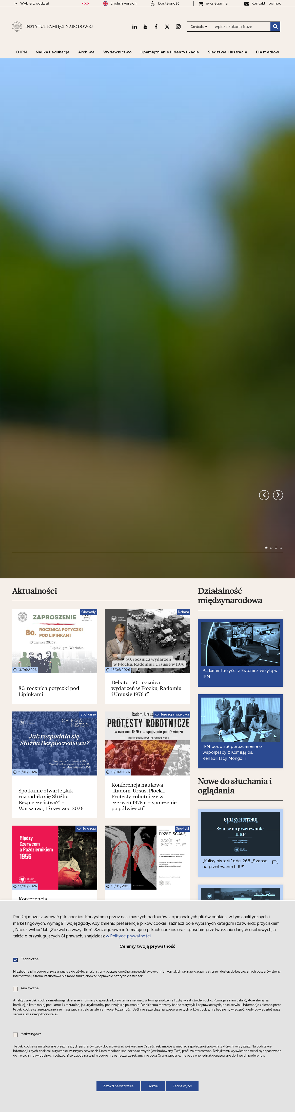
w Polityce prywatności (128, 935)
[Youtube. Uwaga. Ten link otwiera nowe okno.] (145, 26)
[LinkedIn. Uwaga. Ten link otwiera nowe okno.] (134, 26)
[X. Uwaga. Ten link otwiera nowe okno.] (167, 26)
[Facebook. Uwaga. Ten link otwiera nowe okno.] (156, 26)
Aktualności (34, 448)
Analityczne (29, 988)
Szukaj (275, 26)
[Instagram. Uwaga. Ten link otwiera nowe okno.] (178, 26)
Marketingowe (31, 1034)
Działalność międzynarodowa (230, 452)
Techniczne (29, 959)
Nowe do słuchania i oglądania (235, 642)
